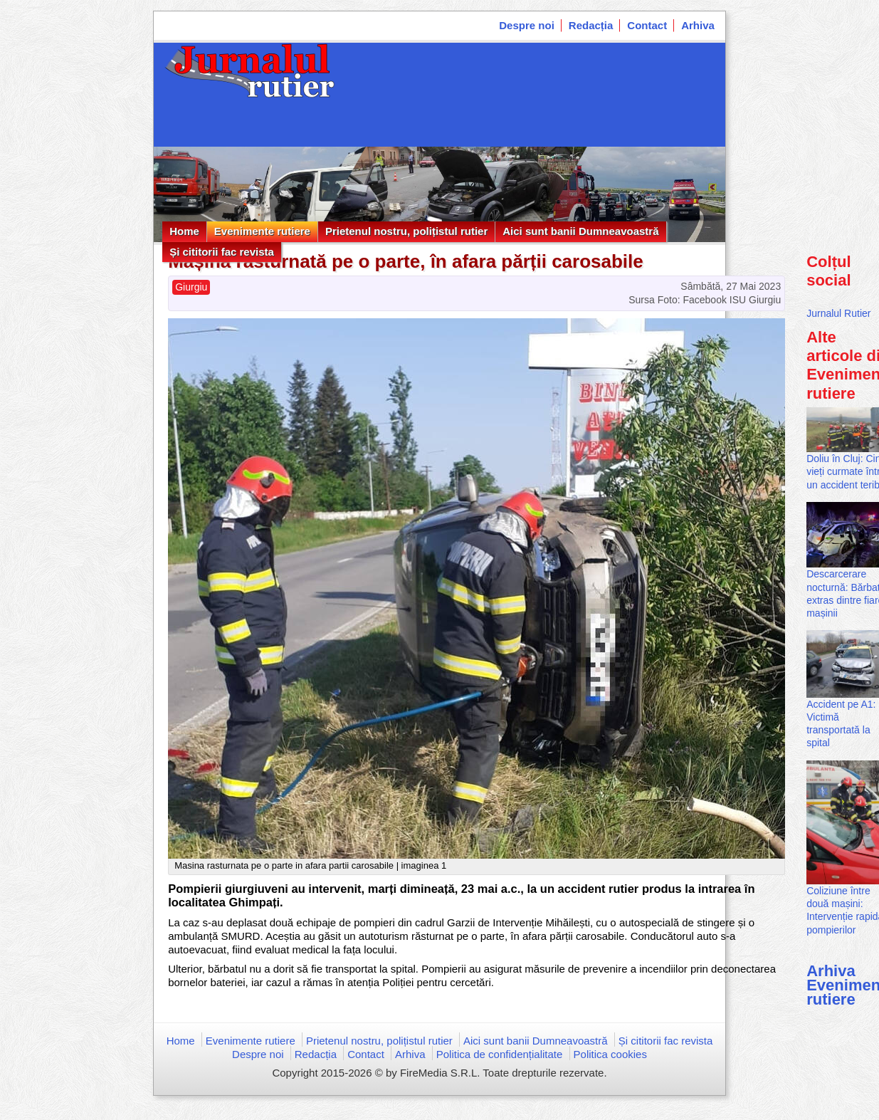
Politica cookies (610, 1054)
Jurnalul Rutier (838, 313)
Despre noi (526, 25)
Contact (647, 25)
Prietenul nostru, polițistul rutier (406, 231)
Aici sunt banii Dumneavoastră (580, 231)
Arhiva (698, 25)
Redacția (591, 25)
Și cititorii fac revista (221, 252)
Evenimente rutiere (262, 231)
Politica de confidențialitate (499, 1054)
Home (184, 231)
